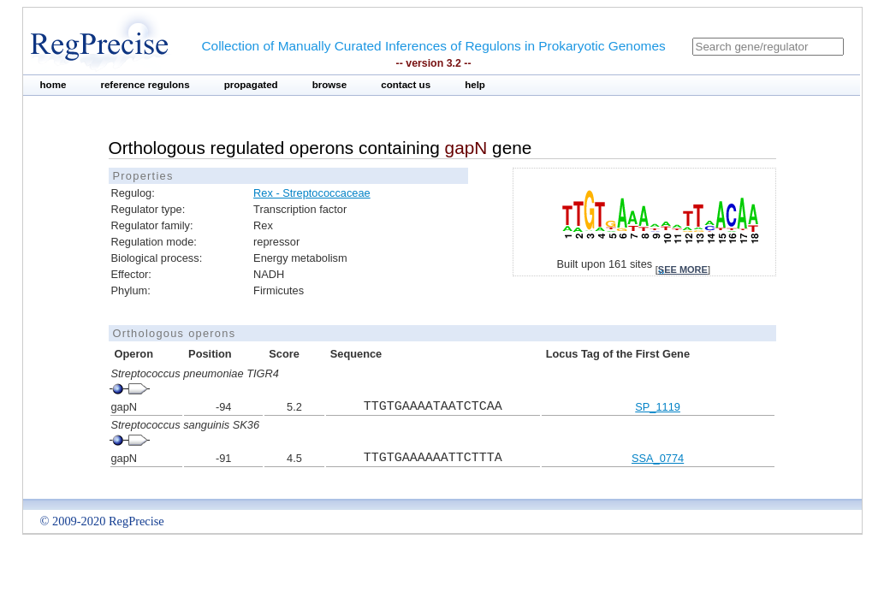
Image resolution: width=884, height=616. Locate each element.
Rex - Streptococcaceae (312, 193)
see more (683, 269)
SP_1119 (657, 406)
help (475, 85)
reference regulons (144, 85)
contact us (405, 85)
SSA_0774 (658, 458)
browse (329, 85)
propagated (251, 85)
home (53, 85)
